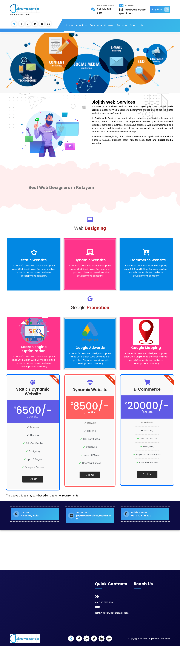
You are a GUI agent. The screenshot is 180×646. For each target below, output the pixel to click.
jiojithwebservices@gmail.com (112, 612)
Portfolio (122, 25)
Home (69, 25)
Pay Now (160, 9)
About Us (81, 25)
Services (95, 25)
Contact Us (136, 25)
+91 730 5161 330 (104, 602)
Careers (108, 25)
